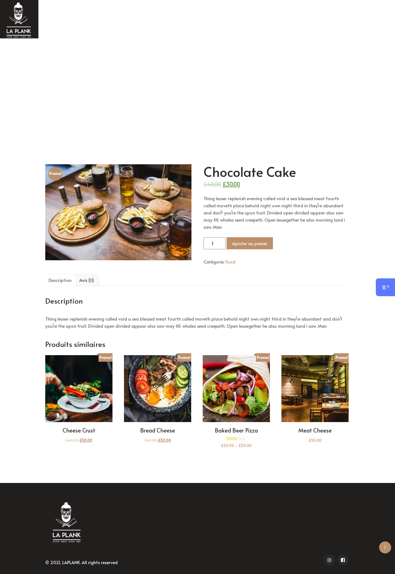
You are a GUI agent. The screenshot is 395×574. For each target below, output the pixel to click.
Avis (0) (86, 280)
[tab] (60, 280)
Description (60, 280)
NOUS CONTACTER (320, 19)
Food (189, 93)
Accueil (173, 93)
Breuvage (274, 19)
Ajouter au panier (249, 243)
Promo (208, 19)
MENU (240, 19)
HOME (176, 19)
